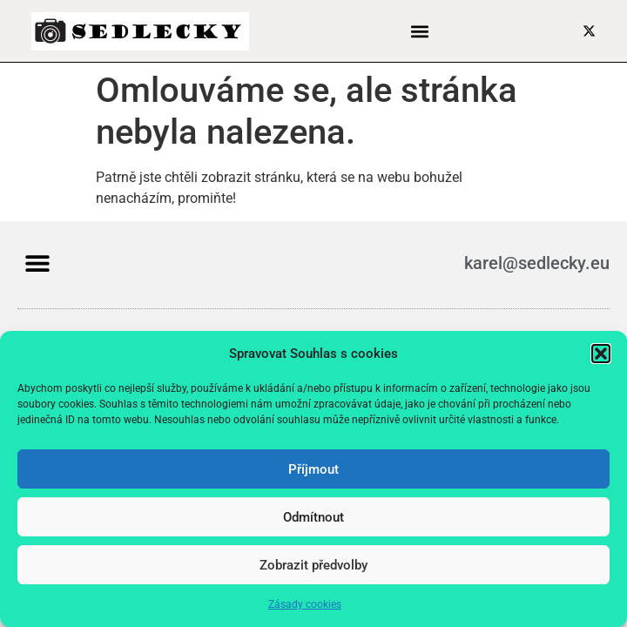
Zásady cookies (304, 604)
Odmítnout (313, 517)
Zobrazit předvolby (313, 565)
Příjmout (313, 469)
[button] (601, 353)
